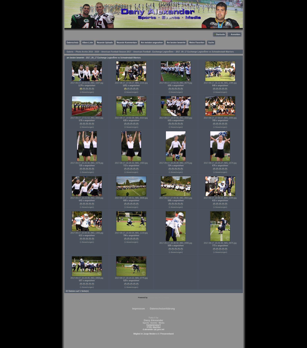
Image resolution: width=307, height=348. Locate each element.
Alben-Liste (87, 43)
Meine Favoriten (196, 43)
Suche (211, 43)
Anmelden (235, 34)
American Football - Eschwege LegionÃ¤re (153, 52)
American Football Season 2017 (116, 52)
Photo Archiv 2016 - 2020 (87, 52)
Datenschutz (72, 43)
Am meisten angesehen (152, 43)
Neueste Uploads (105, 43)
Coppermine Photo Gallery (158, 298)
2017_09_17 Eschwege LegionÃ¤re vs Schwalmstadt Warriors (205, 52)
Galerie (70, 52)
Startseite (220, 34)
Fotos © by (153, 320)
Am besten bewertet (176, 43)
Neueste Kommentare (127, 43)
